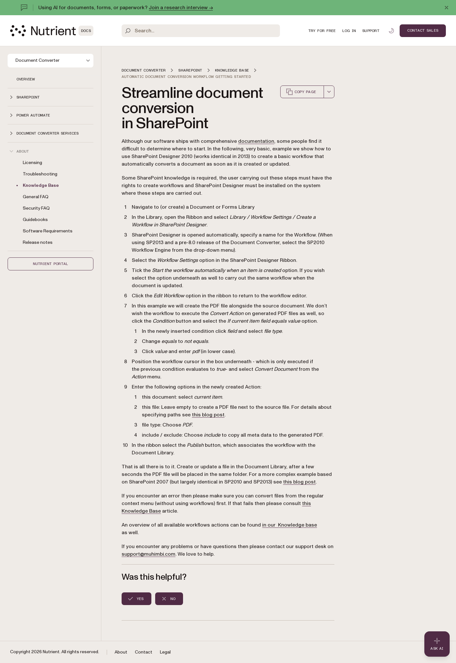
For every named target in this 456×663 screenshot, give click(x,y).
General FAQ (35, 197)
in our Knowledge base (289, 524)
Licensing (32, 163)
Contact (143, 652)
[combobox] (329, 91)
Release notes (38, 242)
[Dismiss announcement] (446, 7)
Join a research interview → (181, 7)
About (121, 652)
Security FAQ (36, 208)
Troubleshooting (40, 174)
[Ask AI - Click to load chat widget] (437, 644)
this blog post (208, 414)
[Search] (201, 30)
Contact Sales (422, 30)
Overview (25, 79)
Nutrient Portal (50, 264)
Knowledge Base (41, 185)
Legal (165, 652)
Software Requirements (48, 231)
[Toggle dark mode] (391, 30)
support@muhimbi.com (148, 554)
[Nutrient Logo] (51, 30)
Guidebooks (35, 220)
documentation (256, 141)
